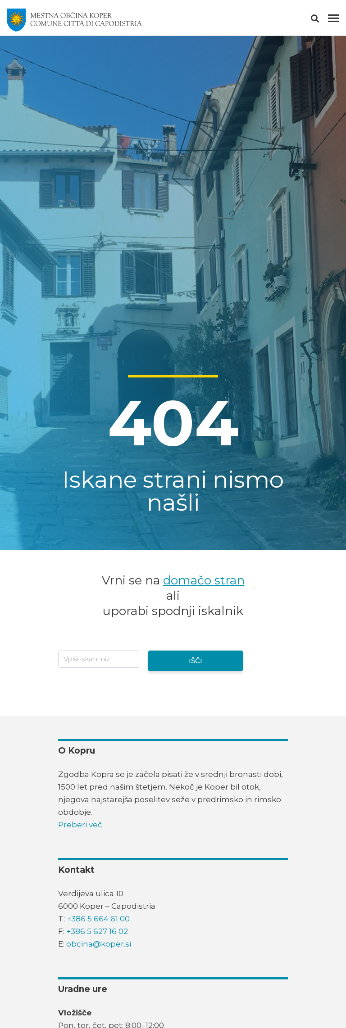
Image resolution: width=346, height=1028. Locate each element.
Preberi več (80, 824)
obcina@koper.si (98, 943)
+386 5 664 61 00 (98, 918)
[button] (322, 20)
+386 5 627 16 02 (97, 931)
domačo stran (204, 580)
